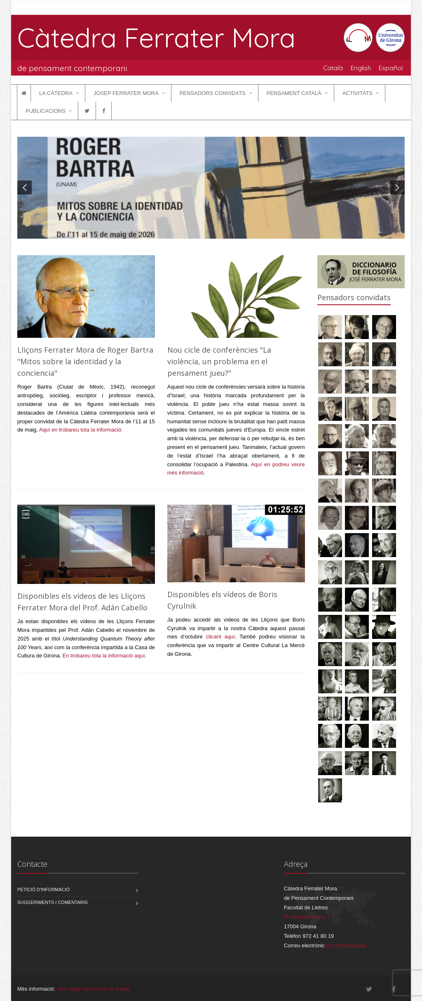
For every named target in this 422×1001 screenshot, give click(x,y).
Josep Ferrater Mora (126, 93)
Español (391, 68)
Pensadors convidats (213, 93)
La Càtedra (56, 93)
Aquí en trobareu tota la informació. (81, 430)
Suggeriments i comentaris (52, 902)
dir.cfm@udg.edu (346, 945)
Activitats (357, 93)
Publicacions (46, 111)
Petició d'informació (43, 889)
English (361, 68)
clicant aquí (220, 636)
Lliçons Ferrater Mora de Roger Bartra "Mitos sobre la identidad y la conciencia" (85, 361)
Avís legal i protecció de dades (93, 989)
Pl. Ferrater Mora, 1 (307, 917)
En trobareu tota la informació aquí (104, 655)
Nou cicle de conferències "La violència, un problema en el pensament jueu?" (219, 361)
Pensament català (294, 93)
